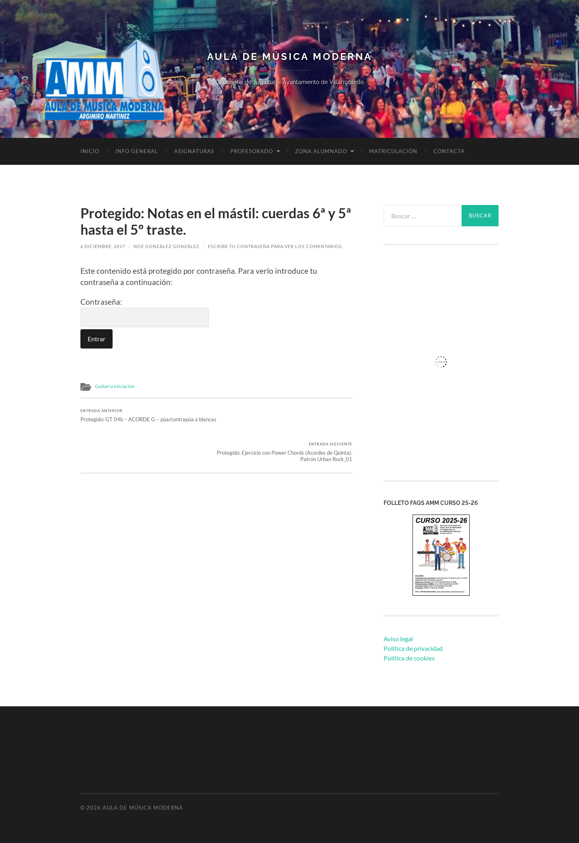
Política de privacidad (413, 648)
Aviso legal (398, 638)
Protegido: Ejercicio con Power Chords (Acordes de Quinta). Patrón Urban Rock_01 (285, 418)
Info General (136, 151)
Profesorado (251, 151)
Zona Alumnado (321, 151)
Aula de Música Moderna (289, 56)
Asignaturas (194, 151)
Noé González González (166, 246)
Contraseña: (144, 312)
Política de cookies (409, 658)
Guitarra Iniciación (115, 386)
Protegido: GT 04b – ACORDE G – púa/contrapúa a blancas (147, 418)
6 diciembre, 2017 (102, 246)
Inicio (89, 151)
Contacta (449, 151)
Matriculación (393, 151)
